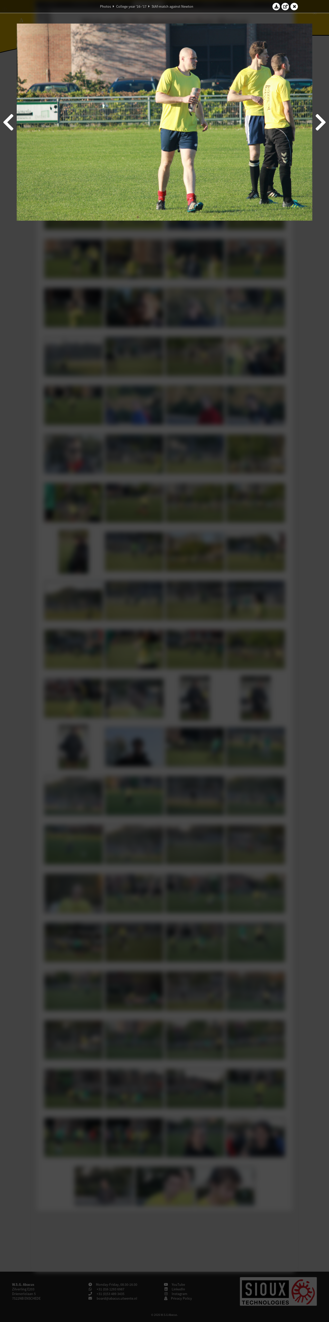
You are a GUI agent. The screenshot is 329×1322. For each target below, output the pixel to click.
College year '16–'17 (131, 6)
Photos (105, 6)
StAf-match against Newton (172, 6)
